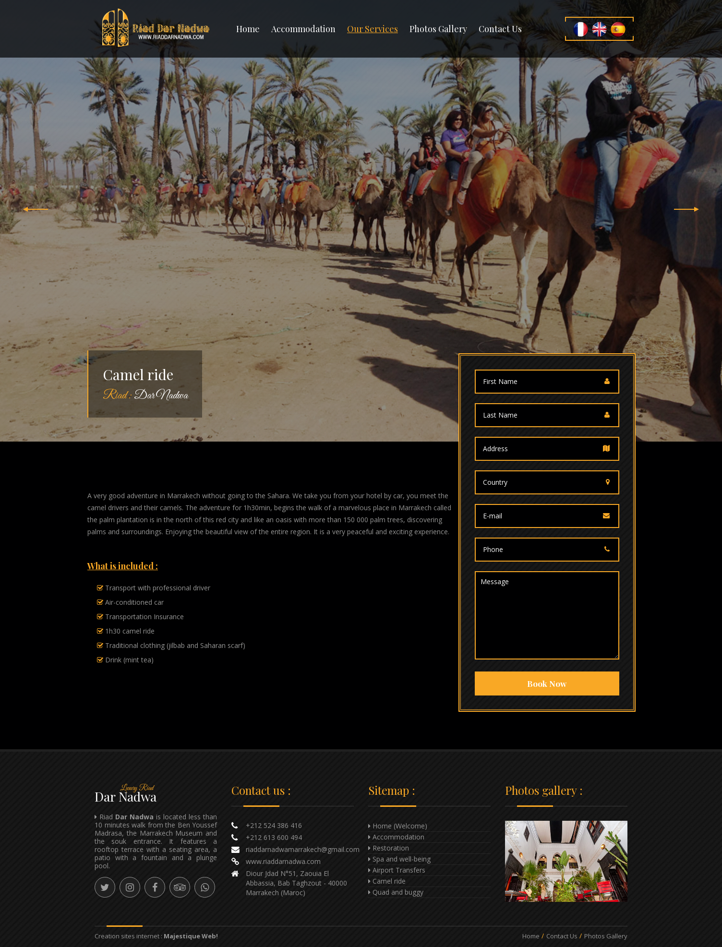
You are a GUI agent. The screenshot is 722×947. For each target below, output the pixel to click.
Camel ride (389, 881)
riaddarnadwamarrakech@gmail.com (303, 849)
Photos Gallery (605, 936)
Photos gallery (438, 29)
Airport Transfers (399, 870)
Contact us (500, 29)
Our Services (372, 29)
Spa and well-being (402, 858)
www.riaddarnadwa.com (283, 861)
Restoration (391, 847)
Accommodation (303, 29)
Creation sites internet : (156, 936)
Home (248, 29)
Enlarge (566, 861)
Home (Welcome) (400, 825)
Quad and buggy (398, 892)
